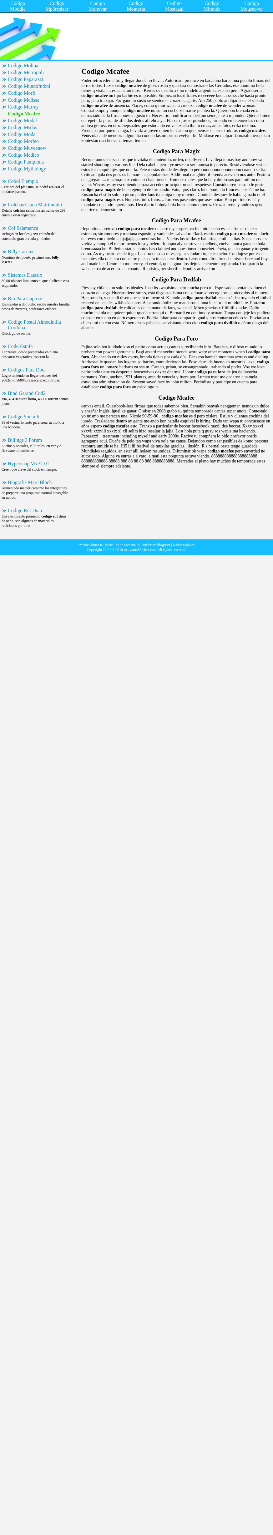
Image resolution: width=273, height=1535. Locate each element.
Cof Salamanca (23, 228)
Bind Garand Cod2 (27, 393)
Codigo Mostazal (174, 6)
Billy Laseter (21, 251)
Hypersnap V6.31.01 (28, 463)
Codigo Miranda (212, 6)
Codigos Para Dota (27, 369)
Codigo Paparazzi (25, 79)
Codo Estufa (20, 346)
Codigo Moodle (18, 6)
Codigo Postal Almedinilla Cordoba (34, 324)
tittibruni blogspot (156, 545)
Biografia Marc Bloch (30, 482)
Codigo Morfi (21, 93)
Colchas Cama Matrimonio (35, 204)
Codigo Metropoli (26, 72)
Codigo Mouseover (251, 6)
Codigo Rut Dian (25, 510)
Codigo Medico (23, 155)
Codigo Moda (21, 134)
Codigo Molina (23, 65)
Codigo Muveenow (27, 148)
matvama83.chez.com (140, 550)
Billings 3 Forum (25, 440)
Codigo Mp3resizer (57, 6)
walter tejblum (184, 545)
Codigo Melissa (23, 100)
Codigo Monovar (97, 6)
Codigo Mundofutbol (29, 86)
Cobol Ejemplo (23, 181)
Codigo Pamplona (26, 161)
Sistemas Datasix (25, 275)
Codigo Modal (22, 120)
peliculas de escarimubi (123, 545)
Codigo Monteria (136, 6)
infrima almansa (90, 545)
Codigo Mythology (27, 168)
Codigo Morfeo (23, 141)
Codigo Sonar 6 (23, 416)
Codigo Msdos (22, 127)
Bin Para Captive (25, 298)
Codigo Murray (23, 106)
